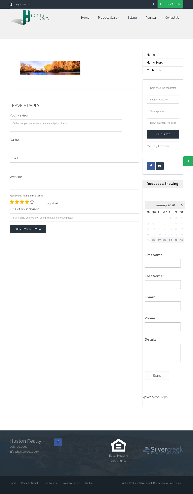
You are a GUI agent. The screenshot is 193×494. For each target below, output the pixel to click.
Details (150, 339)
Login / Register (170, 4)
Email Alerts (50, 483)
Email (14, 158)
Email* (150, 297)
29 (170, 240)
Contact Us (172, 17)
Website (16, 177)
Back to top (175, 483)
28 (164, 240)
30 (176, 240)
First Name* (154, 255)
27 (159, 240)
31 (181, 240)
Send (157, 376)
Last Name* (154, 276)
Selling (132, 17)
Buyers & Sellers (71, 483)
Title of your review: (24, 209)
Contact (89, 483)
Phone (150, 318)
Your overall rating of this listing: (27, 195)
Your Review (19, 115)
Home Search (155, 62)
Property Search (108, 17)
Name (14, 140)
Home (85, 17)
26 (153, 240)
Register (151, 17)
